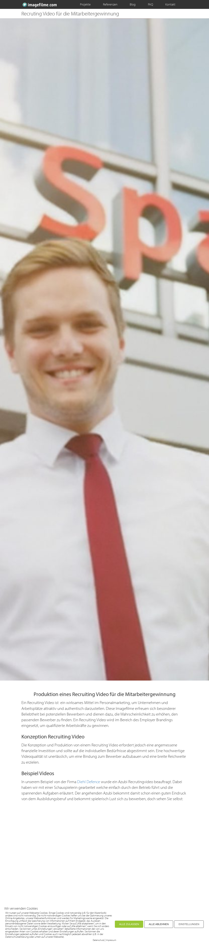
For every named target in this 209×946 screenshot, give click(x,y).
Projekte (85, 4)
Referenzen (110, 4)
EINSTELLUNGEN (189, 924)
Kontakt (170, 4)
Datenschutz (98, 940)
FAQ (150, 4)
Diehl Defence (88, 781)
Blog (133, 4)
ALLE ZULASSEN (129, 924)
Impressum (111, 940)
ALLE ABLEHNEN (159, 924)
